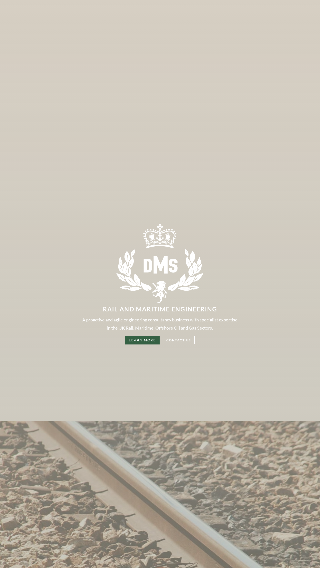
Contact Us (178, 340)
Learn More (142, 340)
